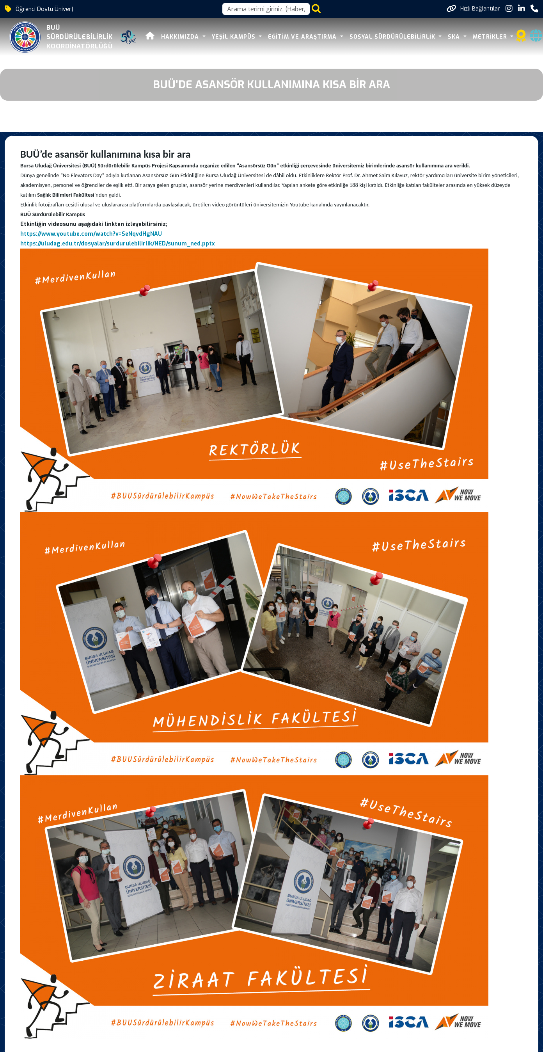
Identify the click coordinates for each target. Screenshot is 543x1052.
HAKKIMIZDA (181, 37)
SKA (455, 37)
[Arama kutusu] (266, 9)
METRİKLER (491, 37)
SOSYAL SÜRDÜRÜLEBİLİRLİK (393, 37)
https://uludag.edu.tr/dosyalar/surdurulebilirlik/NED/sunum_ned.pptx (117, 243)
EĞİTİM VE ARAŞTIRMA (303, 37)
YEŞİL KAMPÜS (234, 37)
